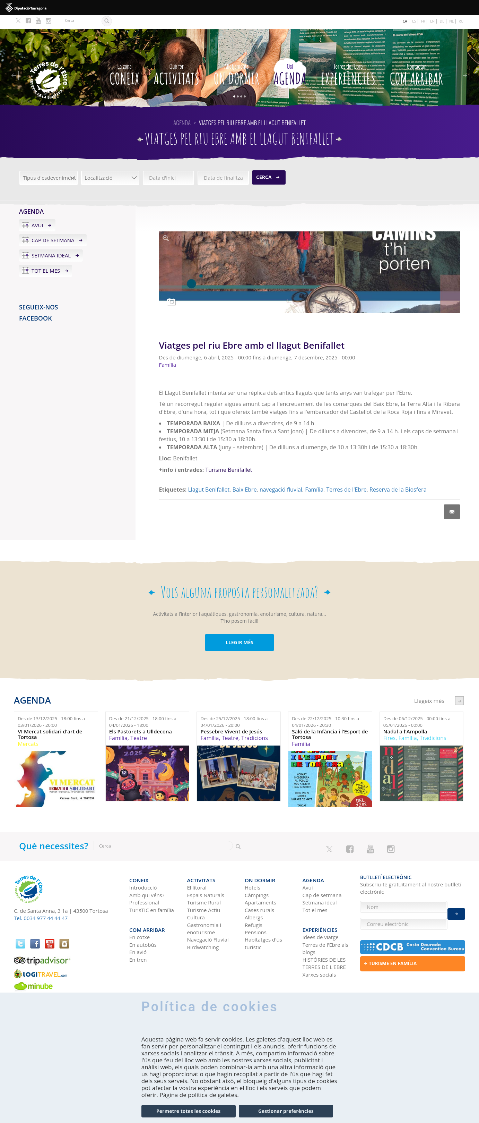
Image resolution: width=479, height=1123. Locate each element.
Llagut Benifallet (208, 476)
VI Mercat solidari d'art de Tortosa (50, 720)
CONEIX (124, 59)
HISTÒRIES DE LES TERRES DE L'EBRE (324, 943)
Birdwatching (203, 930)
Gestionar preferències (286, 1111)
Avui (37, 211)
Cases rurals (259, 893)
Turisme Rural (204, 885)
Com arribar (416, 59)
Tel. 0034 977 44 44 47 (41, 904)
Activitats (177, 59)
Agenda (289, 59)
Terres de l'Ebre (346, 476)
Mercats (28, 730)
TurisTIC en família (151, 893)
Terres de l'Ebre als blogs (325, 928)
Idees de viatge (321, 916)
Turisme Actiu (203, 893)
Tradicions (254, 724)
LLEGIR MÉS (239, 629)
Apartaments (260, 885)
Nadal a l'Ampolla (405, 718)
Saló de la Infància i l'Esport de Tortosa (330, 720)
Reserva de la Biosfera (397, 476)
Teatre (138, 724)
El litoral (197, 870)
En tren (138, 939)
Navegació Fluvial (208, 922)
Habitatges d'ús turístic (263, 926)
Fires (389, 724)
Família (314, 476)
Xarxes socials (319, 954)
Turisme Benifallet (228, 456)
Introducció (143, 870)
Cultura (196, 900)
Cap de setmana (53, 226)
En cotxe (139, 916)
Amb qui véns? (146, 878)
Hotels (252, 870)
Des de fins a (51, 708)
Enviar (456, 910)
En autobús (143, 924)
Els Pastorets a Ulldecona (140, 718)
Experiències (348, 59)
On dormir (236, 59)
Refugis (253, 907)
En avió (138, 931)
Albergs (254, 900)
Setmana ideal (51, 241)
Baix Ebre (245, 476)
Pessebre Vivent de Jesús (231, 718)
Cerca (264, 163)
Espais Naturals (205, 878)
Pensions (256, 915)
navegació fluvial (281, 476)
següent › (459, 687)
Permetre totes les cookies (188, 1111)
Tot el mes (46, 257)
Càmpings (257, 878)
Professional (144, 885)
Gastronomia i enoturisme (204, 911)
